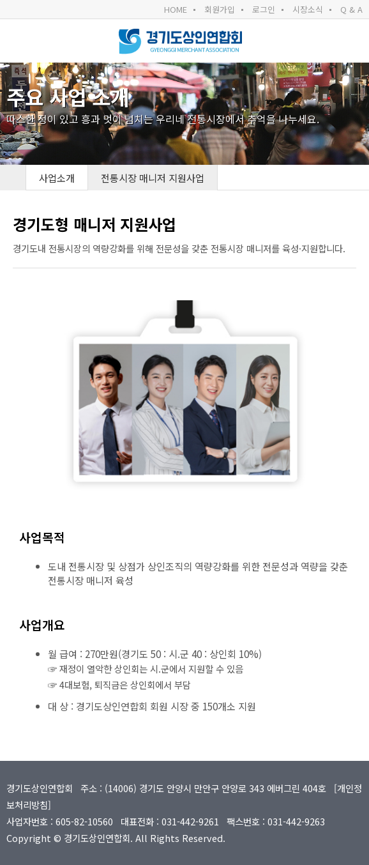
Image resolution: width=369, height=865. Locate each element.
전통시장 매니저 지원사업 (152, 178)
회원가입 (219, 9)
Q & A (351, 9)
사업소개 (57, 178)
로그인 (263, 9)
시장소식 (307, 9)
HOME (175, 9)
